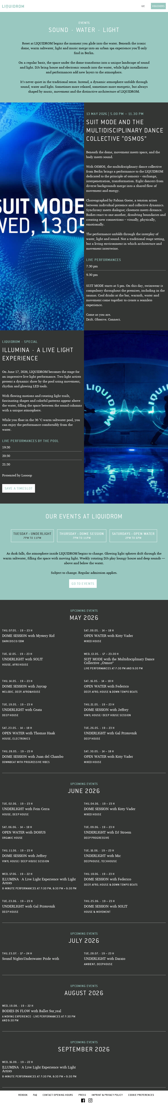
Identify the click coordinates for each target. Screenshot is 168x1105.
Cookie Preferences (141, 1095)
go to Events (83, 583)
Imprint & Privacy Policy (107, 1095)
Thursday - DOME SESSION (82, 535)
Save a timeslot (19, 488)
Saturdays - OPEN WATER (133, 535)
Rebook (23, 1095)
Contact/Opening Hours (58, 1095)
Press (82, 1095)
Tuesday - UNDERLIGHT (32, 535)
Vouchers (158, 6)
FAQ (35, 1095)
